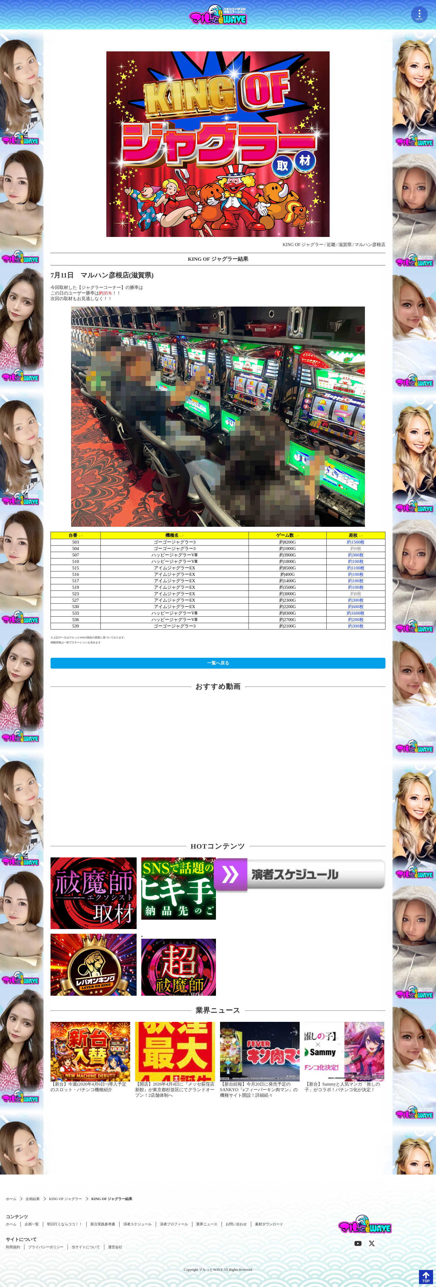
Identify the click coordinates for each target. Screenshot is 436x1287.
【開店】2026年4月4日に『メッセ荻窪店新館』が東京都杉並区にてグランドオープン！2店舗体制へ (174, 1090)
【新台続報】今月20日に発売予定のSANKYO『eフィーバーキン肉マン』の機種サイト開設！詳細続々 (259, 1090)
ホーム (11, 1199)
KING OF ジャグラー (65, 1199)
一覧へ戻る (218, 663)
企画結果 (33, 1199)
